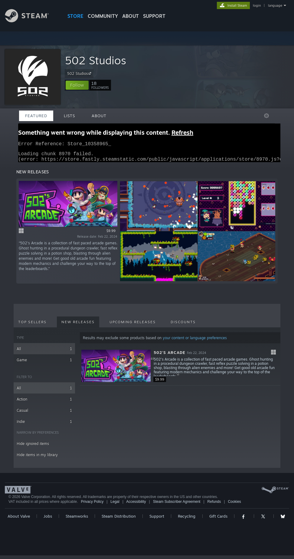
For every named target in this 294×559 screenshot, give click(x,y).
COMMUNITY (103, 16)
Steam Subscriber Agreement (177, 505)
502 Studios (95, 60)
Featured (36, 115)
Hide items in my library (37, 458)
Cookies (234, 505)
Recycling (186, 519)
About (130, 16)
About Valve (19, 519)
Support (156, 519)
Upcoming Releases (132, 325)
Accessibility (136, 505)
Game (44, 363)
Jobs (48, 519)
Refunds (214, 505)
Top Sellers (32, 325)
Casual (44, 413)
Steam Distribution (119, 519)
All (44, 352)
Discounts (183, 325)
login (257, 5)
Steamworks (77, 519)
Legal (114, 505)
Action (44, 402)
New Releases (78, 325)
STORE (75, 16)
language (275, 5)
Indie (44, 425)
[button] (77, 85)
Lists (69, 115)
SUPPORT (154, 16)
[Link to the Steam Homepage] (31, 20)
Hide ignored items (33, 447)
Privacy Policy (92, 505)
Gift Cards (218, 519)
